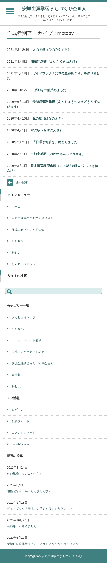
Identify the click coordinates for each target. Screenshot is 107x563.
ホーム (16, 206)
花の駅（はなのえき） (48, 118)
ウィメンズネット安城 (26, 340)
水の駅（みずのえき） (47, 130)
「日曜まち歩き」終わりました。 (56, 142)
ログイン (18, 409)
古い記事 (22, 182)
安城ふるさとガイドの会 (28, 229)
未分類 (16, 375)
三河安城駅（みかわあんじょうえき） (58, 154)
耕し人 (16, 252)
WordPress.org (21, 444)
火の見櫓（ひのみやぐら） (51, 49)
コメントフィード (23, 432)
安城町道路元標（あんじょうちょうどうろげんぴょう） (44, 543)
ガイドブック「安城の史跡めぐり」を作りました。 (41, 508)
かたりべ (18, 241)
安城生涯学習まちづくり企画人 (54, 8)
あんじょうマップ (23, 264)
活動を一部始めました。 (52, 90)
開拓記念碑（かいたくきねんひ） (55, 61)
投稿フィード (20, 421)
